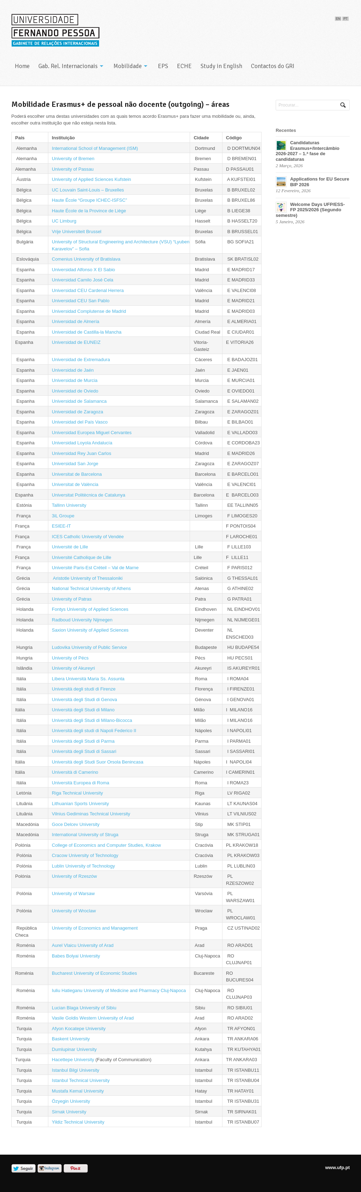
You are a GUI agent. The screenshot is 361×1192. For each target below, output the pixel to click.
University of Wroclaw (74, 910)
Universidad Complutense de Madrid (89, 311)
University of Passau (73, 169)
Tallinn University (69, 505)
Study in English (221, 66)
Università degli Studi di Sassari (84, 751)
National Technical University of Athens (91, 588)
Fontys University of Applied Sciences (90, 609)
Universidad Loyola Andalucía (82, 442)
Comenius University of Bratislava (86, 259)
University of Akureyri (73, 668)
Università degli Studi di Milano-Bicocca (92, 720)
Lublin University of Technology (83, 866)
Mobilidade (128, 66)
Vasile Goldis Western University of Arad (93, 1018)
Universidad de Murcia (74, 380)
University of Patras (72, 599)
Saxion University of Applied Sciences (90, 630)
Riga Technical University (77, 793)
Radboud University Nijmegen (82, 619)
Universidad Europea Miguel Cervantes (91, 432)
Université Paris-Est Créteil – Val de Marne (95, 567)
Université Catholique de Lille (81, 557)
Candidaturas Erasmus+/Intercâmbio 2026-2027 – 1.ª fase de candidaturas (307, 151)
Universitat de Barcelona (77, 474)
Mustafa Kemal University (78, 1091)
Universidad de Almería (75, 321)
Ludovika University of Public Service (89, 647)
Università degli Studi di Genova (84, 699)
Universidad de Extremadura (81, 359)
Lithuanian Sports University (80, 803)
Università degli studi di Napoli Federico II (94, 730)
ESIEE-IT (61, 526)
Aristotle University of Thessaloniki (87, 578)
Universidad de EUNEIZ (76, 342)
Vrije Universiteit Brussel (76, 231)
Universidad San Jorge (75, 463)
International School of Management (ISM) (95, 148)
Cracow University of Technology (85, 855)
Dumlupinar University (74, 1049)
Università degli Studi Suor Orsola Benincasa (97, 762)
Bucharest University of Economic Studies (95, 973)
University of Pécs (70, 658)
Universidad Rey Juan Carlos (81, 453)
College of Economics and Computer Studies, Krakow (106, 845)
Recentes (286, 130)
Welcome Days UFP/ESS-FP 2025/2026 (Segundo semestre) (310, 210)
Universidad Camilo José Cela (82, 279)
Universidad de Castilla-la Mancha (86, 332)
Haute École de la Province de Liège (89, 210)
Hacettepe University (73, 1059)
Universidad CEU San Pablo (80, 300)
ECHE (184, 66)
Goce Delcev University (75, 824)
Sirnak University (69, 1111)
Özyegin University (71, 1101)
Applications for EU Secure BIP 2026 (319, 181)
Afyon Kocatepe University (78, 1028)
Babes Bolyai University (76, 956)
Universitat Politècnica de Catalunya (88, 495)
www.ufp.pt (337, 1167)
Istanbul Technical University (81, 1080)
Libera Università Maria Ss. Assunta (88, 678)
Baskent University (71, 1038)
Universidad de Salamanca (79, 401)
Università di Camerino (75, 772)
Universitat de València (75, 484)
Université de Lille (70, 546)
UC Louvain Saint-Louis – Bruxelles (88, 190)
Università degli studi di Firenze (84, 689)
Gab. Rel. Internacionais (68, 66)
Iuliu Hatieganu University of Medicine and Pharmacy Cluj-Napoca (119, 990)
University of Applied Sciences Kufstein (91, 179)
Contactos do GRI (272, 66)
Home (22, 66)
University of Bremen (73, 158)
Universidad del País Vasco (80, 422)
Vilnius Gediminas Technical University (91, 813)
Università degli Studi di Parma (83, 741)
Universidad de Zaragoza (77, 411)
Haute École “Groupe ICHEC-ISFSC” (89, 200)
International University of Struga (85, 834)
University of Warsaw (73, 893)
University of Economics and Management (95, 928)
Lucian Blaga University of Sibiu (84, 1007)
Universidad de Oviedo (75, 391)
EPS (163, 66)
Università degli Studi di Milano (83, 709)
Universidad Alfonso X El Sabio (83, 269)
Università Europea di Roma (80, 782)
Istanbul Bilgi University (75, 1070)
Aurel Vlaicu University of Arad (83, 945)
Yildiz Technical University (78, 1122)
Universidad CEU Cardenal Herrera (88, 290)
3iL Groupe (63, 515)
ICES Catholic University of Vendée (88, 536)
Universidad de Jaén (73, 370)
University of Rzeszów (74, 876)
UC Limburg (64, 221)
